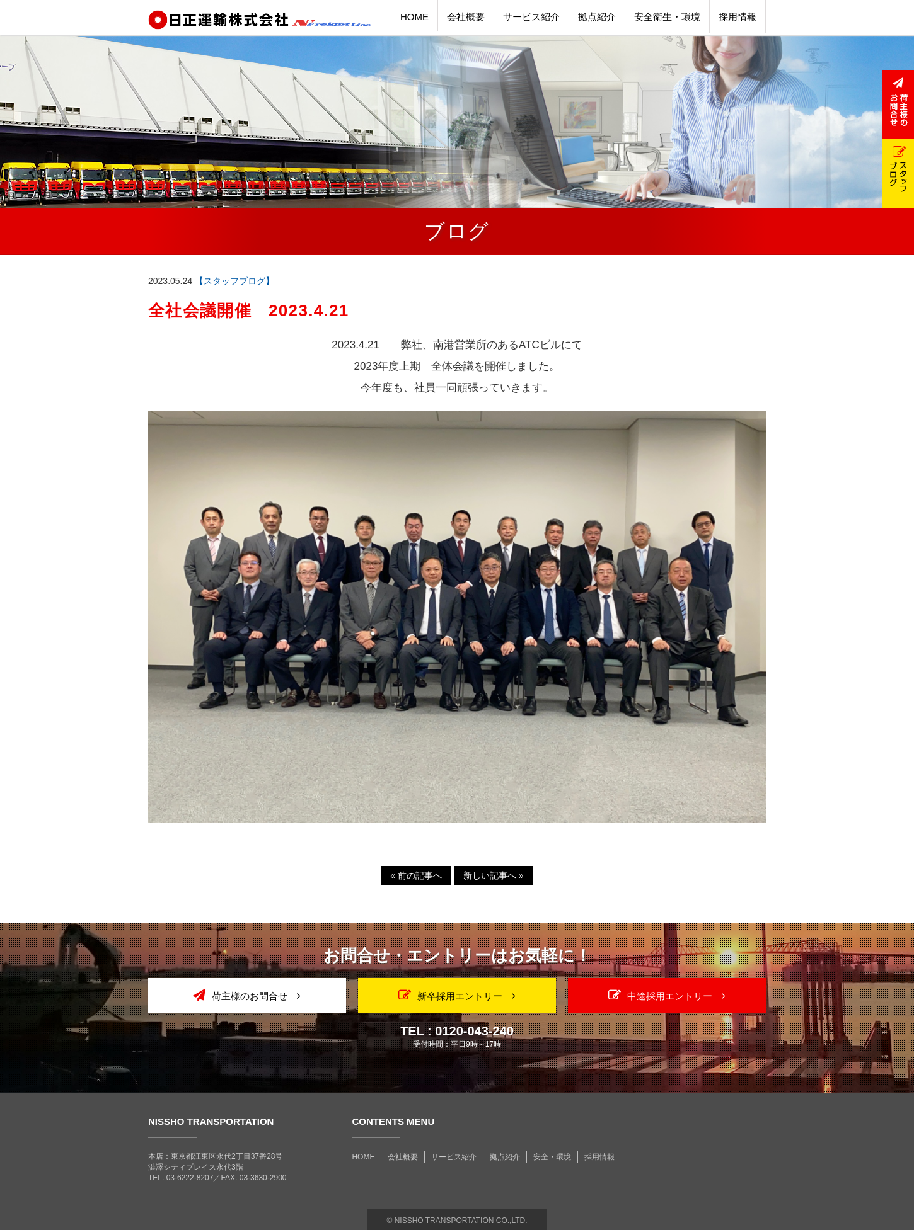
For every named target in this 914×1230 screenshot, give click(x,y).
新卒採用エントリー (457, 995)
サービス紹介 (454, 1157)
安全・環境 (552, 1157)
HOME (363, 1157)
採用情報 (599, 1157)
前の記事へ (416, 875)
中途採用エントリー (667, 995)
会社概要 (403, 1157)
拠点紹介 (505, 1157)
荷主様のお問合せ (247, 995)
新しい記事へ (493, 875)
